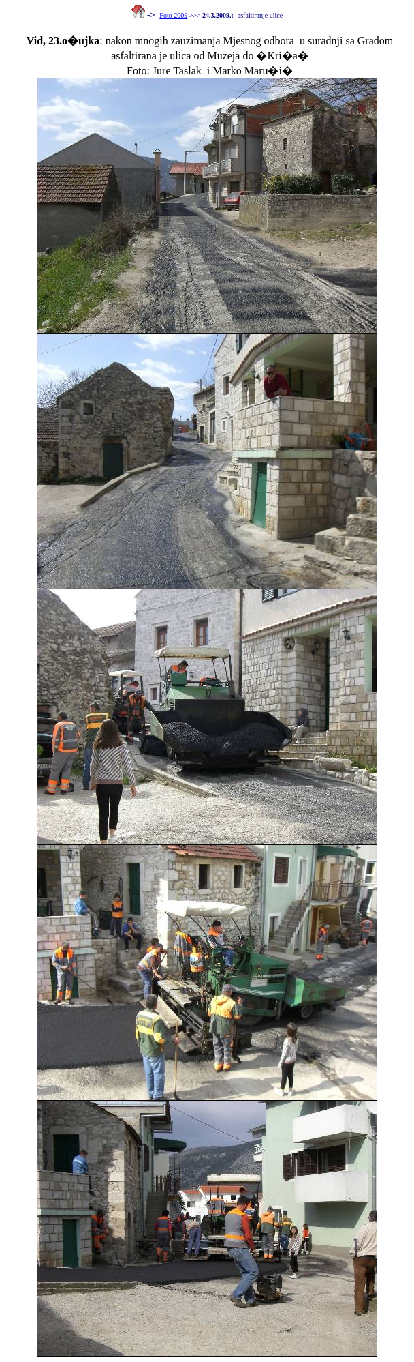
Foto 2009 (173, 15)
